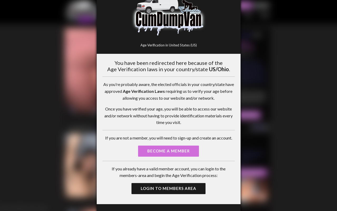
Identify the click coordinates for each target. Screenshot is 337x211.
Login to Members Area (168, 188)
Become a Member (168, 150)
